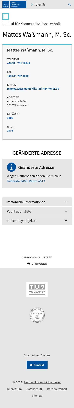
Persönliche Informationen (26, 202)
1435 (10, 130)
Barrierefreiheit (57, 389)
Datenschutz (34, 389)
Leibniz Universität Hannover (42, 382)
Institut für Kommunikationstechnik (31, 23)
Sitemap (37, 395)
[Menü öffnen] (69, 18)
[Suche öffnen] (70, 4)
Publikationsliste (19, 211)
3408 (10, 118)
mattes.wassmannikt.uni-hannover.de (33, 88)
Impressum (14, 389)
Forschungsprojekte (21, 220)
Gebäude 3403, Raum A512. (26, 181)
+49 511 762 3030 (18, 76)
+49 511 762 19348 (18, 63)
